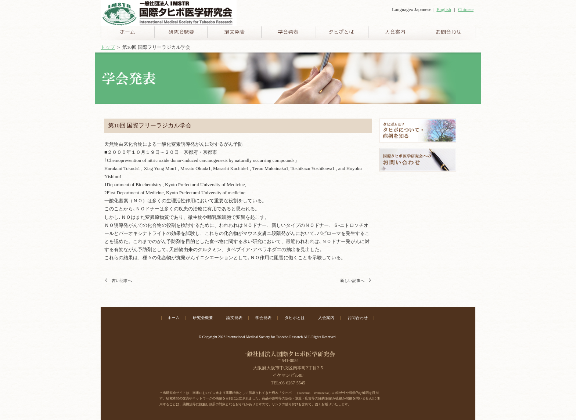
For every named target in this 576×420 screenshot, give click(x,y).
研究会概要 (203, 317)
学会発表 (263, 317)
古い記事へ (122, 280)
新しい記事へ (352, 280)
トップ (108, 47)
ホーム (174, 317)
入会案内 (326, 317)
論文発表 (234, 317)
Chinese (466, 9)
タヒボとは (295, 317)
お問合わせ (358, 317)
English (443, 9)
